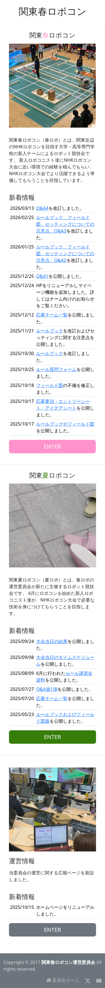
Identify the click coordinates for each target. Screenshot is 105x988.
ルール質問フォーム (56, 369)
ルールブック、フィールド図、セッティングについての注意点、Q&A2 (65, 253)
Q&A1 (42, 276)
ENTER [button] (52, 446)
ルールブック (49, 331)
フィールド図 (49, 385)
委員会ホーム (62, 980)
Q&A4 (42, 208)
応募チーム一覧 (51, 315)
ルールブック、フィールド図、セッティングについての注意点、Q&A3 (65, 224)
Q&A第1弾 (46, 689)
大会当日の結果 (51, 641)
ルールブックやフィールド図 (65, 424)
